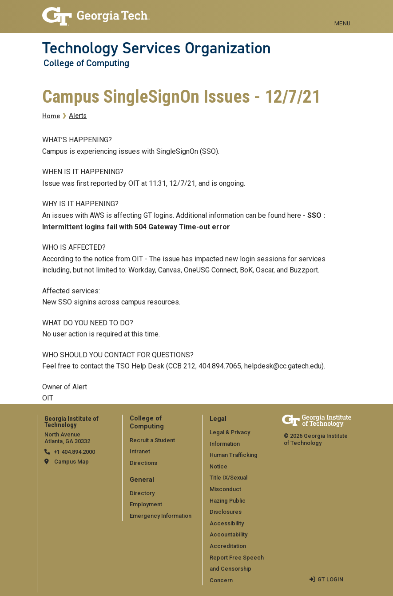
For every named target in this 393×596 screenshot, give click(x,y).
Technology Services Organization (156, 48)
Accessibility (227, 523)
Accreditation (228, 546)
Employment (146, 504)
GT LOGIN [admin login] (330, 579)
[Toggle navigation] (342, 13)
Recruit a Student (152, 440)
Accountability (228, 534)
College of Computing (86, 63)
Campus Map (71, 461)
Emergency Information (160, 515)
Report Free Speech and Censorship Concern (237, 569)
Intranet (140, 451)
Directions (143, 463)
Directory (142, 493)
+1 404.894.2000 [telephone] (74, 451)
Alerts (78, 116)
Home (51, 116)
